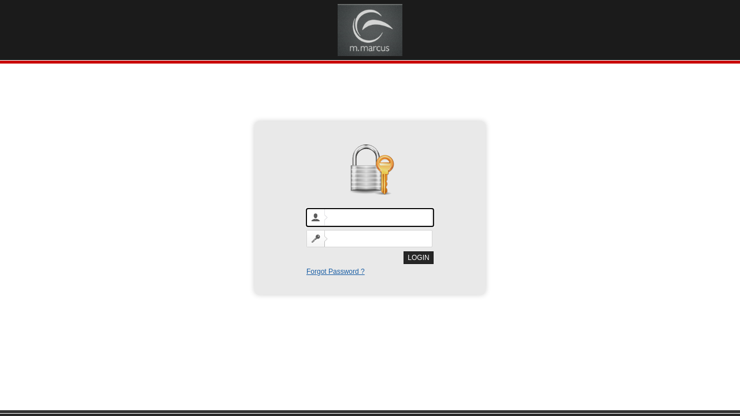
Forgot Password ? (335, 272)
